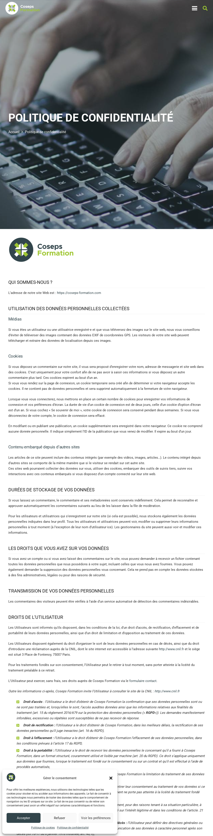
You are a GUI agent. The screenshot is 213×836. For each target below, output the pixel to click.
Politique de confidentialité (73, 827)
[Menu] (194, 8)
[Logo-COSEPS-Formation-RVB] (22, 8)
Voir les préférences (96, 818)
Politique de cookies (43, 827)
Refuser (59, 818)
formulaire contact (142, 681)
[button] (111, 778)
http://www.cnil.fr (171, 649)
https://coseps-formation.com (79, 293)
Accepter (23, 818)
